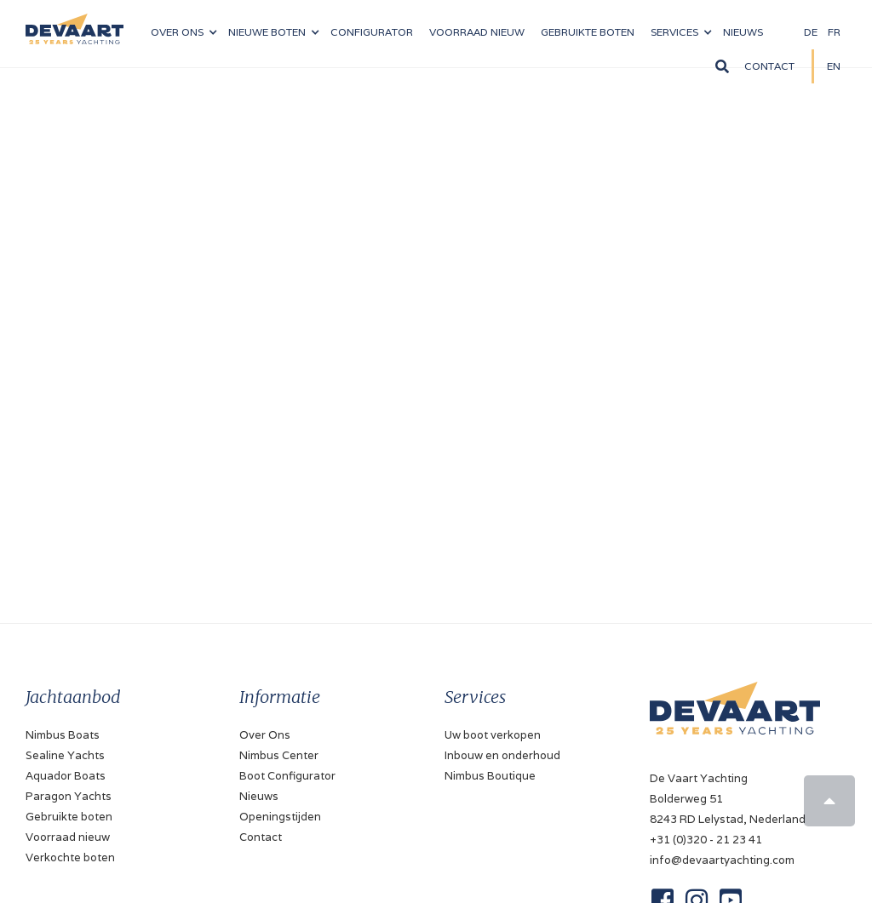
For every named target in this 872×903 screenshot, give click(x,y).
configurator (371, 32)
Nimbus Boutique (490, 776)
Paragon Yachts (69, 796)
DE (811, 32)
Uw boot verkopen (493, 735)
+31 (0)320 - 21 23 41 (706, 839)
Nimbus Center (278, 755)
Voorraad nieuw (68, 837)
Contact (769, 66)
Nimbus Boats (63, 735)
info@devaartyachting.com (722, 860)
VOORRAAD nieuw (477, 32)
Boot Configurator (287, 776)
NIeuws (743, 32)
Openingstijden (280, 816)
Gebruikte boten (587, 32)
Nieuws (258, 796)
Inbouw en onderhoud (502, 755)
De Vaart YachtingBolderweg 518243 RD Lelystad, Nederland (728, 798)
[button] (183, 32)
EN (833, 66)
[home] (74, 22)
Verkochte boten (70, 857)
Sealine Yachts (65, 755)
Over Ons (264, 735)
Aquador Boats (66, 776)
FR (834, 32)
